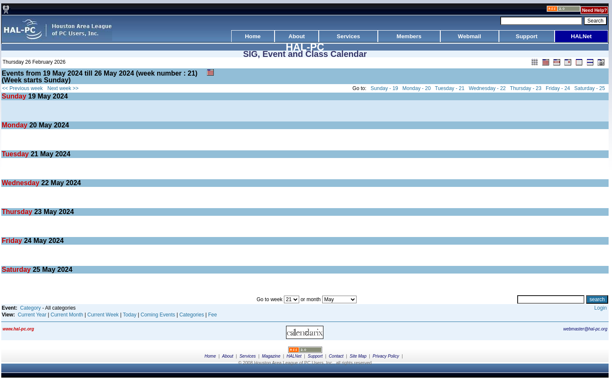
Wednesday (21, 182)
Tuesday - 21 (450, 88)
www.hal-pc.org (18, 329)
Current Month (67, 315)
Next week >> (63, 88)
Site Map (358, 356)
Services (247, 356)
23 (38, 211)
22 (45, 182)
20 (33, 125)
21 (34, 154)
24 (27, 240)
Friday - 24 (558, 88)
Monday (15, 125)
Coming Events (158, 315)
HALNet (293, 356)
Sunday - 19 (384, 88)
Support (315, 356)
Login (600, 308)
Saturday (17, 269)
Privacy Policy (386, 356)
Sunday (15, 96)
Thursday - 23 (525, 88)
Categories (191, 315)
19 (32, 96)
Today (129, 315)
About (227, 356)
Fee (212, 315)
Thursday (18, 211)
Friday (13, 240)
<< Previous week (22, 88)
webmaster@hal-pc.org (585, 329)
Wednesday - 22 (487, 88)
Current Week (103, 315)
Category (30, 308)
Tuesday (16, 154)
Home (210, 356)
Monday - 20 (416, 88)
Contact (336, 356)
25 (36, 269)
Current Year (32, 315)
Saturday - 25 (589, 88)
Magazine (271, 356)
